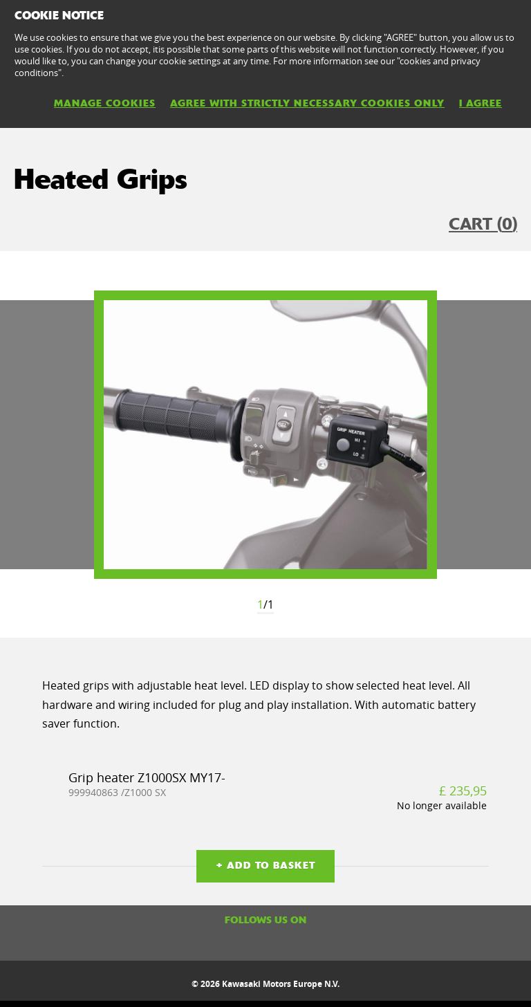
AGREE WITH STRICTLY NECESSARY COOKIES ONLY (307, 103)
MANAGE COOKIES (105, 103)
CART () (483, 224)
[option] (265, 434)
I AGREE (480, 103)
